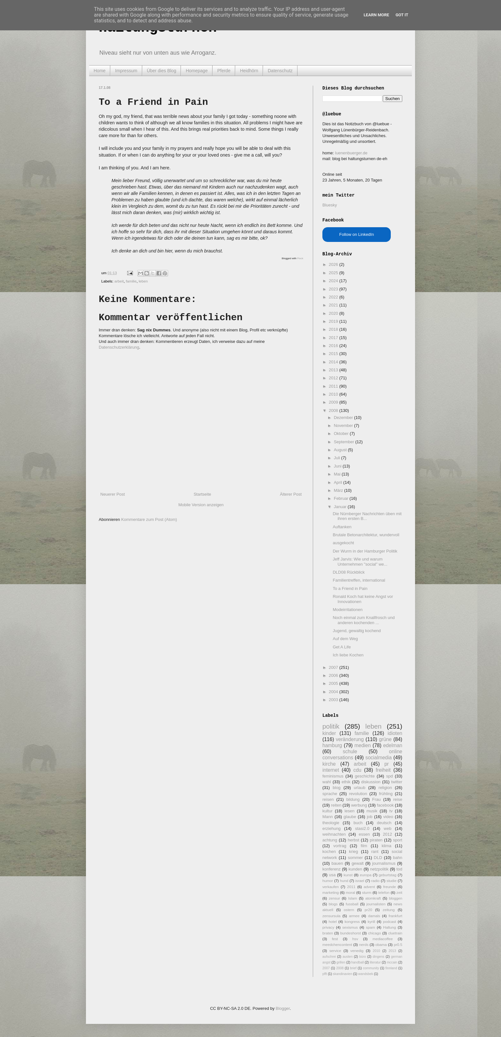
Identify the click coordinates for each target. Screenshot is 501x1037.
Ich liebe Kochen (348, 655)
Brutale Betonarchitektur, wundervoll (366, 534)
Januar (341, 506)
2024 (334, 280)
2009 (334, 402)
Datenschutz (280, 70)
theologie (330, 822)
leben (143, 281)
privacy (328, 927)
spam (370, 927)
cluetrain (395, 933)
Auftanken (342, 526)
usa (332, 874)
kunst (347, 875)
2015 (334, 353)
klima (386, 845)
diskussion (371, 781)
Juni (338, 466)
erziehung (331, 828)
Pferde (223, 70)
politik (330, 726)
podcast (389, 921)
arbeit (119, 281)
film (364, 845)
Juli (337, 457)
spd (389, 776)
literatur (375, 962)
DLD (378, 857)
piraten (376, 840)
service (335, 950)
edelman (392, 745)
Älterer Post (291, 494)
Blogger (283, 1008)
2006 (334, 675)
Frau (376, 799)
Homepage (197, 70)
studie (392, 880)
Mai (338, 474)
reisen (328, 799)
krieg (353, 851)
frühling (386, 793)
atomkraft (373, 898)
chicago (374, 933)
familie (131, 281)
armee (354, 916)
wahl (326, 781)
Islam (352, 898)
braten (327, 933)
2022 (334, 297)
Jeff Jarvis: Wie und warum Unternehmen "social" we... (360, 562)
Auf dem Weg (345, 638)
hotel (332, 921)
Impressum (126, 70)
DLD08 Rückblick (349, 572)
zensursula (331, 916)
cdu (357, 770)
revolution (358, 793)
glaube (349, 816)
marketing (330, 892)
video (388, 816)
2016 (334, 345)
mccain (392, 962)
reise (397, 799)
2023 (334, 289)
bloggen (395, 898)
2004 (334, 691)
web (387, 828)
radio (375, 880)
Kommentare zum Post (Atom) (149, 519)
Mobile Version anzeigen (201, 504)
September (344, 441)
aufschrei (329, 956)
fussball (352, 904)
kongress (352, 921)
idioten (395, 733)
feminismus (332, 776)
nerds (363, 944)
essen (364, 834)
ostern (349, 910)
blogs (333, 904)
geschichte (365, 776)
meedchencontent (337, 944)
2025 (334, 272)
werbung (359, 805)
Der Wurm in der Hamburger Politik (365, 551)
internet (330, 770)
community (371, 968)
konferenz (331, 869)
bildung (353, 799)
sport (397, 840)
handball (357, 962)
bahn (397, 857)
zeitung (389, 910)
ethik (346, 781)
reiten (336, 805)
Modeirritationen (347, 609)
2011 (334, 386)
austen (347, 956)
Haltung (389, 927)
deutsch (384, 822)
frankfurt (395, 916)
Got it (402, 14)
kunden (355, 869)
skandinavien (342, 974)
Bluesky (329, 205)
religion (385, 787)
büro (362, 956)
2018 (334, 329)
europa (365, 875)
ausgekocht (343, 542)
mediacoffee (383, 939)
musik (371, 811)
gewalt (357, 863)
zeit (399, 892)
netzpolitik (379, 869)
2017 (334, 337)
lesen (349, 811)
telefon (383, 892)
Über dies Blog (161, 70)
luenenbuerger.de (351, 153)
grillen (340, 962)
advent (369, 887)
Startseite (202, 494)
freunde (389, 887)
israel (359, 880)
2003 (334, 699)
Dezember (344, 417)
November (344, 425)
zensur (334, 898)
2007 (334, 667)
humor (327, 880)
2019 (334, 321)
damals (374, 916)
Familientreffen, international (359, 580)
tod (399, 869)
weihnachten (334, 834)
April (338, 482)
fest (335, 939)
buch (358, 822)
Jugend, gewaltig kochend (357, 630)
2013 (334, 370)
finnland (391, 968)
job (369, 816)
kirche (329, 764)
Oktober (342, 433)
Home (99, 70)
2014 (334, 362)
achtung (329, 840)
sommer (355, 857)
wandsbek (365, 974)
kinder (329, 733)
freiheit (383, 770)
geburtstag (387, 875)
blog (337, 787)
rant (374, 851)
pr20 (368, 910)
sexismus (350, 927)
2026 (334, 264)
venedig (357, 950)
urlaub (359, 787)
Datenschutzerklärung (119, 347)
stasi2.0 (362, 828)
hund (344, 880)
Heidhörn (249, 70)
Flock (300, 258)
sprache (329, 793)
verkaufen (330, 887)
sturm (366, 892)
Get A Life (342, 647)
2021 (334, 305)
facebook (385, 805)
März (339, 490)
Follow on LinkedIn (356, 234)
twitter (396, 781)
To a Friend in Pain (350, 588)
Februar (342, 498)
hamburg (332, 745)
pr (386, 764)
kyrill (371, 921)
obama (381, 944)
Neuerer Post (112, 494)
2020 (334, 313)
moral (350, 892)
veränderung (350, 739)
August (341, 449)
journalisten (376, 904)
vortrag (339, 845)
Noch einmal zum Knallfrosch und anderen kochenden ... (364, 620)
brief (353, 968)
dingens (378, 956)
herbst (353, 840)
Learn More (376, 14)
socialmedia (379, 757)
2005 (334, 683)
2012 (334, 377)
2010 (334, 394)
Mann (327, 816)
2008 (334, 410)
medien (362, 745)
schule (350, 751)
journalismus (384, 863)
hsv (355, 939)
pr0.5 (398, 944)
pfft (324, 974)
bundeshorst (350, 933)
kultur (327, 811)
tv (391, 811)
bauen (337, 863)
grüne (385, 739)
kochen (329, 851)
